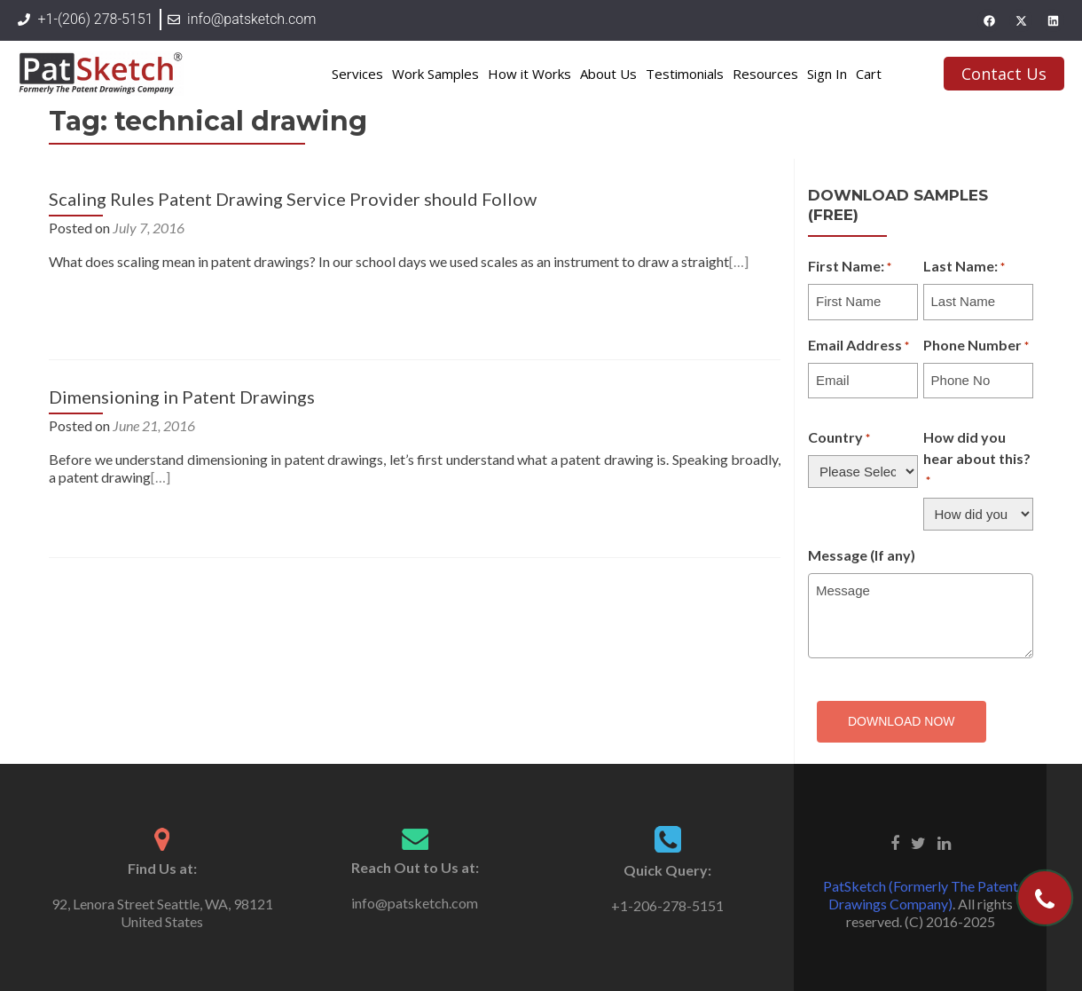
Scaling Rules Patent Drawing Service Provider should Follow (293, 198)
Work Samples (435, 74)
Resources (765, 74)
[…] (739, 261)
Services (357, 74)
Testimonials (685, 74)
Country (839, 438)
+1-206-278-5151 (667, 905)
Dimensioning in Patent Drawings (182, 396)
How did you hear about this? (977, 460)
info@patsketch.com (414, 902)
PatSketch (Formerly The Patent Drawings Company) (920, 894)
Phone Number (976, 346)
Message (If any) (861, 555)
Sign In (827, 74)
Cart (869, 74)
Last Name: (964, 267)
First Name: (849, 267)
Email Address (858, 346)
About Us (608, 74)
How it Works (529, 74)
